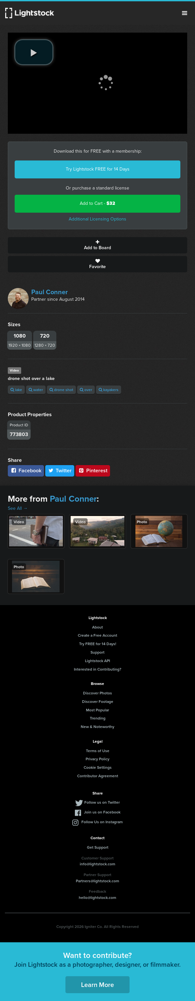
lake (16, 389)
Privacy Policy (97, 759)
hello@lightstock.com (97, 897)
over (86, 389)
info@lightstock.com (97, 864)
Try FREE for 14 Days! (97, 643)
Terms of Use (97, 750)
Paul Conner (49, 292)
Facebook (25, 470)
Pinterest (92, 470)
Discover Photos (97, 693)
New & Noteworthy (97, 726)
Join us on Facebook (102, 812)
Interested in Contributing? (97, 669)
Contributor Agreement (97, 776)
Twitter (60, 470)
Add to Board (97, 245)
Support (97, 652)
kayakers (108, 389)
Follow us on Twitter (102, 802)
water (36, 389)
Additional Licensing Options (97, 219)
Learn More (97, 984)
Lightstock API (97, 660)
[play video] (33, 52)
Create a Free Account (97, 635)
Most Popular (97, 710)
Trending (97, 718)
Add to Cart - (97, 203)
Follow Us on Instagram (102, 822)
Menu (184, 13)
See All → (18, 508)
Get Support (97, 847)
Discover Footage (97, 701)
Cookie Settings (98, 767)
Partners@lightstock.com (97, 881)
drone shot (61, 389)
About (97, 627)
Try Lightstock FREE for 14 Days (98, 169)
